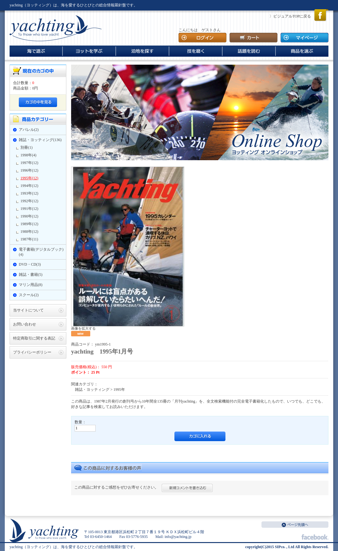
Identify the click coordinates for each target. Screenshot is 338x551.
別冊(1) (26, 147)
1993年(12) (29, 193)
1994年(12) (29, 185)
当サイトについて (28, 310)
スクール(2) (29, 295)
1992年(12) (29, 201)
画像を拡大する (83, 328)
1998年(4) (28, 155)
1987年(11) (29, 239)
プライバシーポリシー (32, 352)
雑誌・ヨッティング (92, 389)
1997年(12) (29, 163)
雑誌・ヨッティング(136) (40, 140)
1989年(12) (29, 224)
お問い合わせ (24, 324)
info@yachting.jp (178, 536)
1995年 (119, 389)
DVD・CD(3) (30, 264)
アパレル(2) (29, 129)
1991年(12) (29, 208)
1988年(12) (29, 231)
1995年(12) (29, 178)
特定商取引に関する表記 (34, 338)
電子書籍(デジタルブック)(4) (41, 252)
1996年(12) (29, 170)
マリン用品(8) (30, 285)
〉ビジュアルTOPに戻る (290, 16)
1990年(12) (29, 216)
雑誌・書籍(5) (30, 274)
